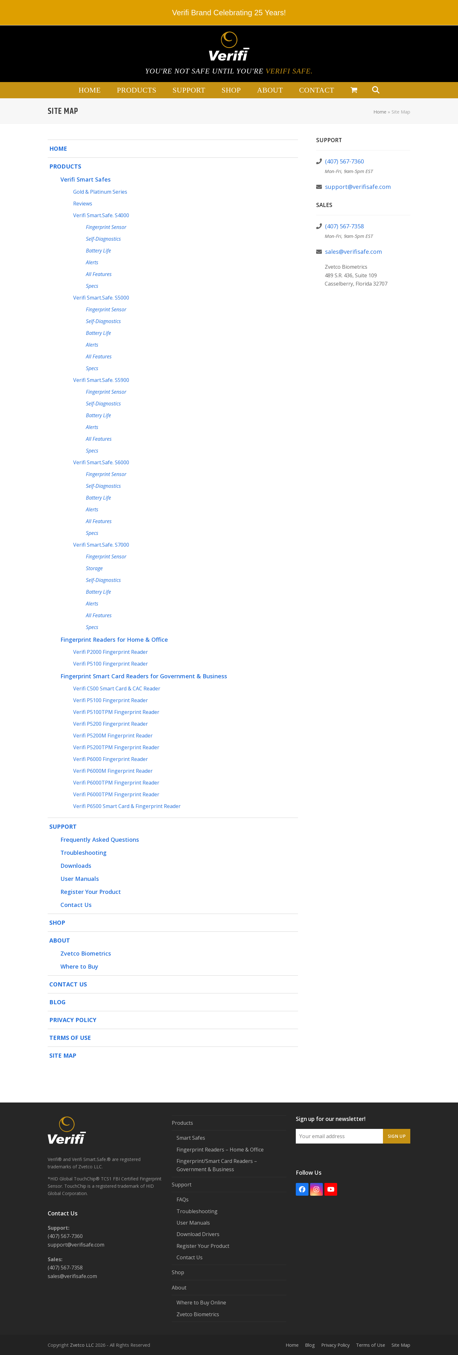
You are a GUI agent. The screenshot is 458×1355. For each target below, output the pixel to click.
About (59, 940)
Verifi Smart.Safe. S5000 (101, 297)
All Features (99, 274)
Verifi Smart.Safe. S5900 (101, 380)
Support (63, 826)
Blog (57, 1002)
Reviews (82, 203)
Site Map (62, 1055)
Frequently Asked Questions (99, 839)
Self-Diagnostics (103, 238)
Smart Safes (191, 1137)
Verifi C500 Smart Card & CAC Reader (116, 688)
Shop (57, 922)
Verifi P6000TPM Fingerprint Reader (116, 782)
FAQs (183, 1199)
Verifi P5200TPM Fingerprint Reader (116, 747)
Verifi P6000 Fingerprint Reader (110, 759)
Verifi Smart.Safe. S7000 (101, 544)
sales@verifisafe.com (353, 251)
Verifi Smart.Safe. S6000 (101, 462)
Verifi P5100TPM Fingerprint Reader (116, 712)
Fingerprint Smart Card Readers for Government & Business (143, 676)
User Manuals (79, 878)
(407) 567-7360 (344, 161)
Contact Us (76, 905)
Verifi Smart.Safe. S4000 (101, 215)
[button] (353, 90)
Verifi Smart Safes (85, 179)
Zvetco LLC (82, 1345)
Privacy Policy (72, 1020)
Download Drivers (198, 1234)
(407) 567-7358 (344, 226)
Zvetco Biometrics (85, 953)
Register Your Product (90, 891)
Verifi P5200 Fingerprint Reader (110, 723)
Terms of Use (70, 1037)
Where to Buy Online (201, 1302)
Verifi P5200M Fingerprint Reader (113, 735)
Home (379, 111)
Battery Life (98, 250)
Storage (94, 568)
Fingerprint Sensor (106, 227)
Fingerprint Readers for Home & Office (114, 639)
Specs (92, 285)
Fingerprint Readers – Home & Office (220, 1149)
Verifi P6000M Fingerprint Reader (113, 770)
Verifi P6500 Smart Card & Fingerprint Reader (127, 806)
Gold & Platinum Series (100, 191)
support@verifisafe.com (358, 186)
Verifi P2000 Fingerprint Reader (110, 651)
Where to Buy (79, 966)
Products (65, 166)
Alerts (92, 262)
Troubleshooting (83, 852)
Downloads (75, 865)
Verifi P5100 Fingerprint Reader (110, 663)
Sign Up (397, 1136)
